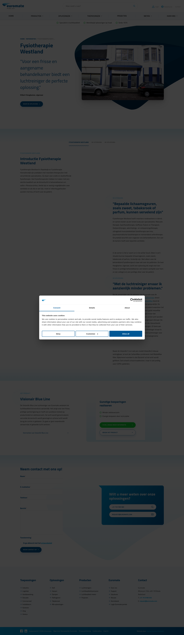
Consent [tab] (56, 308)
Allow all (125, 334)
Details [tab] (92, 308)
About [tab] (127, 308)
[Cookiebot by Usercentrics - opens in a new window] (132, 300)
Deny (58, 334)
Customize (92, 334)
